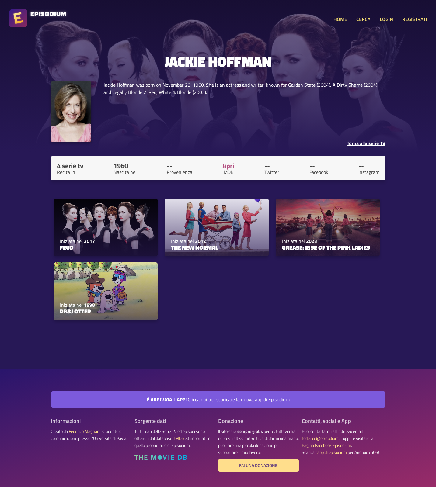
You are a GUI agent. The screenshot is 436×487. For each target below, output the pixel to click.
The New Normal (194, 247)
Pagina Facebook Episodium (326, 445)
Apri (228, 166)
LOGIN (386, 19)
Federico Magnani (84, 431)
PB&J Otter (75, 311)
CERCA (363, 19)
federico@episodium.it (322, 438)
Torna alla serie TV (366, 143)
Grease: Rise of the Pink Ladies (326, 247)
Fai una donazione (258, 465)
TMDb (178, 438)
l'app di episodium (331, 452)
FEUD (66, 247)
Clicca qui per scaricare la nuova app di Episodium (218, 399)
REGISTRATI (414, 19)
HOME (340, 19)
